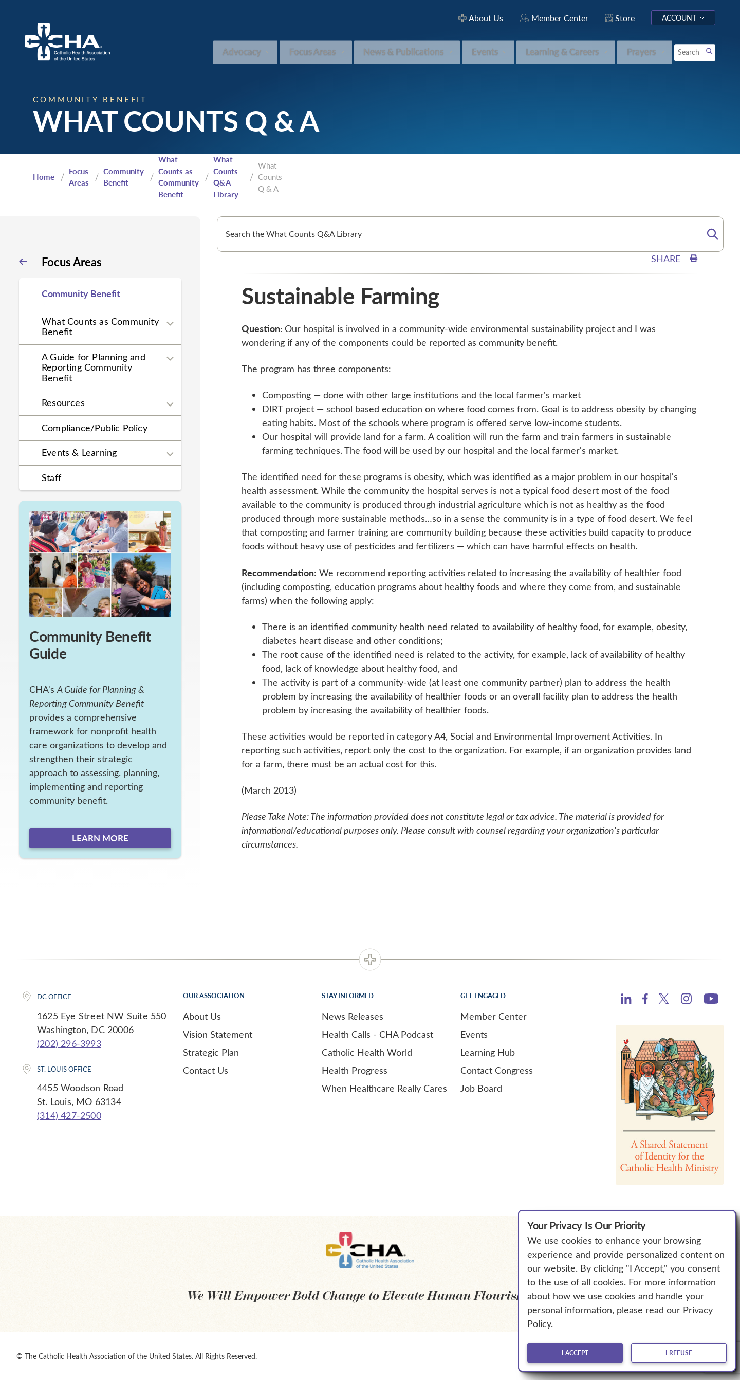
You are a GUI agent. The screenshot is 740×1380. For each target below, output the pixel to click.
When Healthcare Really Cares (384, 1088)
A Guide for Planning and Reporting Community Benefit (93, 367)
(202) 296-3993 (69, 1043)
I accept (575, 1353)
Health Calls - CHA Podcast (377, 1034)
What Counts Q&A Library (225, 176)
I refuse (678, 1353)
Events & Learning (79, 452)
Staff (51, 477)
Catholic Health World (367, 1052)
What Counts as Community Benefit (178, 176)
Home (43, 177)
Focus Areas (79, 177)
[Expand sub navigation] (170, 323)
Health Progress (354, 1070)
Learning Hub (487, 1052)
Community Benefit (123, 177)
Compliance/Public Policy (94, 427)
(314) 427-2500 (69, 1115)
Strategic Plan (211, 1052)
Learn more (100, 838)
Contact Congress (496, 1070)
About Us (202, 1016)
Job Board (481, 1088)
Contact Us (205, 1070)
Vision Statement (217, 1034)
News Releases (352, 1016)
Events (474, 1034)
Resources (63, 402)
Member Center (493, 1016)
